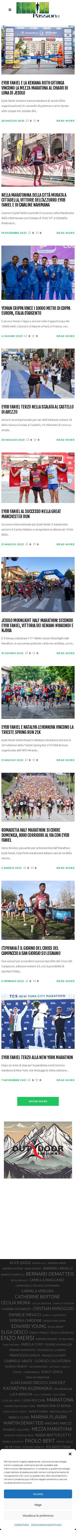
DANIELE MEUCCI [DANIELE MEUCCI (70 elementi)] (25, 1314)
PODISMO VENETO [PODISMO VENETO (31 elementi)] (33, 1447)
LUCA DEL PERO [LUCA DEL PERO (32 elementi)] (11, 1400)
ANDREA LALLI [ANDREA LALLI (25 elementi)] (39, 1263)
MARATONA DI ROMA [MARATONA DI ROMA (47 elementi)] (54, 1406)
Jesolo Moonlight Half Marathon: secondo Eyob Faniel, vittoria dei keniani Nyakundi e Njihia (37, 625)
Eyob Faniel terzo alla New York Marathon (37, 1057)
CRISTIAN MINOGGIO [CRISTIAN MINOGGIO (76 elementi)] (53, 1308)
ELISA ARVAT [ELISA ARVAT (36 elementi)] (56, 1326)
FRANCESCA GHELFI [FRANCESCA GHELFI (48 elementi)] (25, 1355)
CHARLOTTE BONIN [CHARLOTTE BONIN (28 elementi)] (63, 1303)
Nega (38, 1504)
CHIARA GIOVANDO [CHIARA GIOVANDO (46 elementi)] (16, 1309)
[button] (70, 1454)
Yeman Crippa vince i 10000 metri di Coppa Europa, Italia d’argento (35, 311)
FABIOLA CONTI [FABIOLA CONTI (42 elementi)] (32, 1344)
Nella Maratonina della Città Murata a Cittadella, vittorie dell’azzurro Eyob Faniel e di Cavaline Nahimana (33, 200)
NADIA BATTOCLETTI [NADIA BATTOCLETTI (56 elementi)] (53, 1435)
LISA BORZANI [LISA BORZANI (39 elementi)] (63, 1388)
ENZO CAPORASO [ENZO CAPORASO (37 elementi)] (62, 1332)
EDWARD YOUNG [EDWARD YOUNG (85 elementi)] (28, 1326)
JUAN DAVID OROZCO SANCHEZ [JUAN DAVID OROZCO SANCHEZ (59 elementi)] (37, 1382)
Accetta (38, 1494)
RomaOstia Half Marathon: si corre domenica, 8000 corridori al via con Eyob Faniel (35, 835)
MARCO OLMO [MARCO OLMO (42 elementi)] (18, 1417)
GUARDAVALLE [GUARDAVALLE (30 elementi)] (31, 1372)
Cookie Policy (21, 1524)
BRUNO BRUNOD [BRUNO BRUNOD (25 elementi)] (19, 1280)
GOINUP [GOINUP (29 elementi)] (17, 1372)
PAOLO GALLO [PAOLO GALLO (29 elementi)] (65, 1441)
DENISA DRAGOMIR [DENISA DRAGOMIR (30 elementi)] (54, 1320)
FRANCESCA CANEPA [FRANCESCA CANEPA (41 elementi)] (51, 1350)
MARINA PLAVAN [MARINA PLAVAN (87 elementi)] (49, 1416)
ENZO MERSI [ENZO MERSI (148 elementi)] (17, 1338)
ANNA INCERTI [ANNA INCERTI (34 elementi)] (33, 1268)
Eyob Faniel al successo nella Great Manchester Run (31, 514)
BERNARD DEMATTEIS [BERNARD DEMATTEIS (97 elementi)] (50, 1273)
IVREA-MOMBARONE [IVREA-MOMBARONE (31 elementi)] (37, 1377)
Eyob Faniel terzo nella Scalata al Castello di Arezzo (37, 409)
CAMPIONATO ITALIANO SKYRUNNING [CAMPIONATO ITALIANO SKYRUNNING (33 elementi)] (38, 1285)
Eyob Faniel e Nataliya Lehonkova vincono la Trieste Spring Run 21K (37, 730)
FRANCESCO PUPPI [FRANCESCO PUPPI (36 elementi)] (54, 1355)
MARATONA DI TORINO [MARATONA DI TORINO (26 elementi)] (15, 1412)
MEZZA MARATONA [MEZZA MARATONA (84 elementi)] (52, 1428)
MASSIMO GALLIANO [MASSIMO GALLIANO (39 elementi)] (16, 1429)
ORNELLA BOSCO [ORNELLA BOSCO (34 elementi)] (12, 1441)
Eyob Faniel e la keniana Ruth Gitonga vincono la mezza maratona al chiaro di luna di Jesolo (34, 87)
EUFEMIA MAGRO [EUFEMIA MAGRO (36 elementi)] (46, 1339)
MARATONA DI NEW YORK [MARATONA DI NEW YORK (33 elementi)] (20, 1406)
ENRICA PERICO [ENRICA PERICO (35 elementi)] (39, 1332)
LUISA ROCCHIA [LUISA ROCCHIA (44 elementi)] (33, 1400)
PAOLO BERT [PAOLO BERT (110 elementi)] (40, 1440)
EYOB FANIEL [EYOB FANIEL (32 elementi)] (66, 1339)
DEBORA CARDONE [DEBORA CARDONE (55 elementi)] (26, 1320)
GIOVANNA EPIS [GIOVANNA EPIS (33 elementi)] (38, 1366)
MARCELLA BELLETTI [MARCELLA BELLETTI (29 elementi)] (60, 1411)
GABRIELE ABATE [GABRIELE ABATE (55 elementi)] (18, 1361)
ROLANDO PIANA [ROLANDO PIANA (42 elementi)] (58, 1447)
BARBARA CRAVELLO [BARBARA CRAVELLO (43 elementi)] (58, 1268)
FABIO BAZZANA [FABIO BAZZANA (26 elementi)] (11, 1345)
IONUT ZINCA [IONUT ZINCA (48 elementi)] (51, 1372)
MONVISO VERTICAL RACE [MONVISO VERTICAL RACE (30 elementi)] (19, 1435)
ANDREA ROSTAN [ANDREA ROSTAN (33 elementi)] (12, 1268)
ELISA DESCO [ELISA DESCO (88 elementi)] (14, 1332)
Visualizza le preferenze (38, 1515)
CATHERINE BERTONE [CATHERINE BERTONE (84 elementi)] (37, 1296)
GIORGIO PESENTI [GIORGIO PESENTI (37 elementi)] (16, 1366)
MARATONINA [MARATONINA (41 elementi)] (38, 1411)
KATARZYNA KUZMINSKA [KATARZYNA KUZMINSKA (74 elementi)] (27, 1388)
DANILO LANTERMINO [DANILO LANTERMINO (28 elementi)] (54, 1315)
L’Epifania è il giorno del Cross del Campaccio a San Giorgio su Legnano (30, 951)
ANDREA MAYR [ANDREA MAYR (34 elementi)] (57, 1263)
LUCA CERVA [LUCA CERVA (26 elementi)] (59, 1394)
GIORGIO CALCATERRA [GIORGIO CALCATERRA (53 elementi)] (52, 1361)
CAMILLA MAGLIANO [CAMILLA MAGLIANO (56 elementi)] (46, 1280)
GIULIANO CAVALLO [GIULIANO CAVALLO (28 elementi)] (59, 1366)
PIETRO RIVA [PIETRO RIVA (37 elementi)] (13, 1447)
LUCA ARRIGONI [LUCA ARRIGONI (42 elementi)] (21, 1394)
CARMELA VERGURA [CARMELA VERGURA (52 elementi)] (37, 1291)
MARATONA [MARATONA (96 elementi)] (60, 1399)
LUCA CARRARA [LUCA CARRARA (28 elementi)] (42, 1394)
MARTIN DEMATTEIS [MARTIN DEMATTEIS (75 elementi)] (23, 1422)
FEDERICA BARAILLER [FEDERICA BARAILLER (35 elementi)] (58, 1344)
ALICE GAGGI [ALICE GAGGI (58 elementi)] (20, 1262)
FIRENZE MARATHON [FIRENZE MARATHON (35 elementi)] (22, 1350)
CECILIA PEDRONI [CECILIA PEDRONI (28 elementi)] (41, 1303)
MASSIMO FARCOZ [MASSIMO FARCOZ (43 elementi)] (58, 1423)
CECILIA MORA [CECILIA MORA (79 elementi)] (15, 1302)
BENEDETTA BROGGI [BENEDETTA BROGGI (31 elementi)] (12, 1274)
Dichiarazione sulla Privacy (46, 1524)
